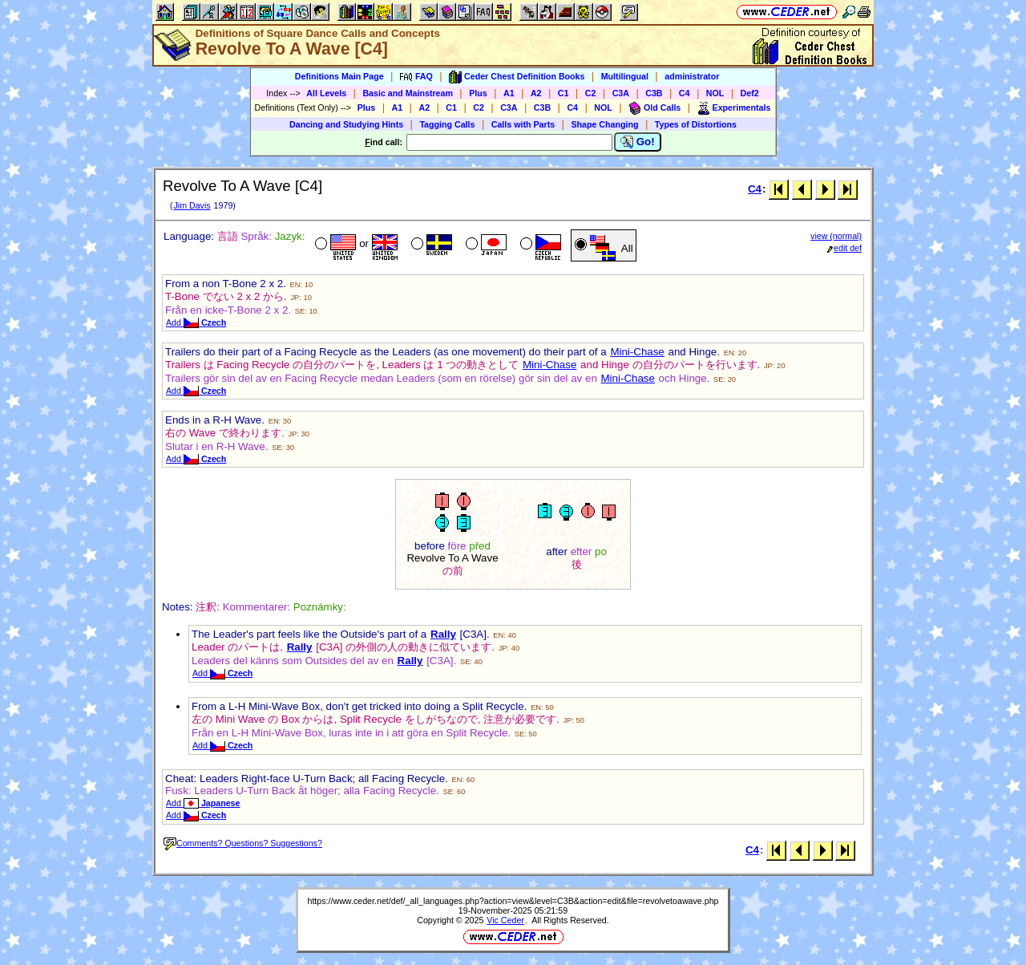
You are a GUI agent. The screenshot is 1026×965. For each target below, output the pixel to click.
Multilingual (624, 76)
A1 (509, 93)
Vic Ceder (505, 920)
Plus (478, 93)
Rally (443, 634)
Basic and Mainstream (407, 93)
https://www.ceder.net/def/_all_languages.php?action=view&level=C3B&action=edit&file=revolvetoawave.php (512, 901)
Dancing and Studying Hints (346, 124)
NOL (715, 93)
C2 (590, 93)
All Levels (326, 93)
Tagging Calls (447, 124)
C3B (653, 93)
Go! (637, 142)
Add (196, 322)
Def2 (750, 93)
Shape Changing (604, 124)
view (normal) (836, 236)
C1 (563, 93)
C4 (684, 93)
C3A (620, 93)
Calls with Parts (523, 124)
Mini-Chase (637, 352)
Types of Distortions (696, 124)
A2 (536, 93)
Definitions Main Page (339, 76)
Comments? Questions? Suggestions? (243, 843)
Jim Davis (191, 205)
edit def (844, 248)
